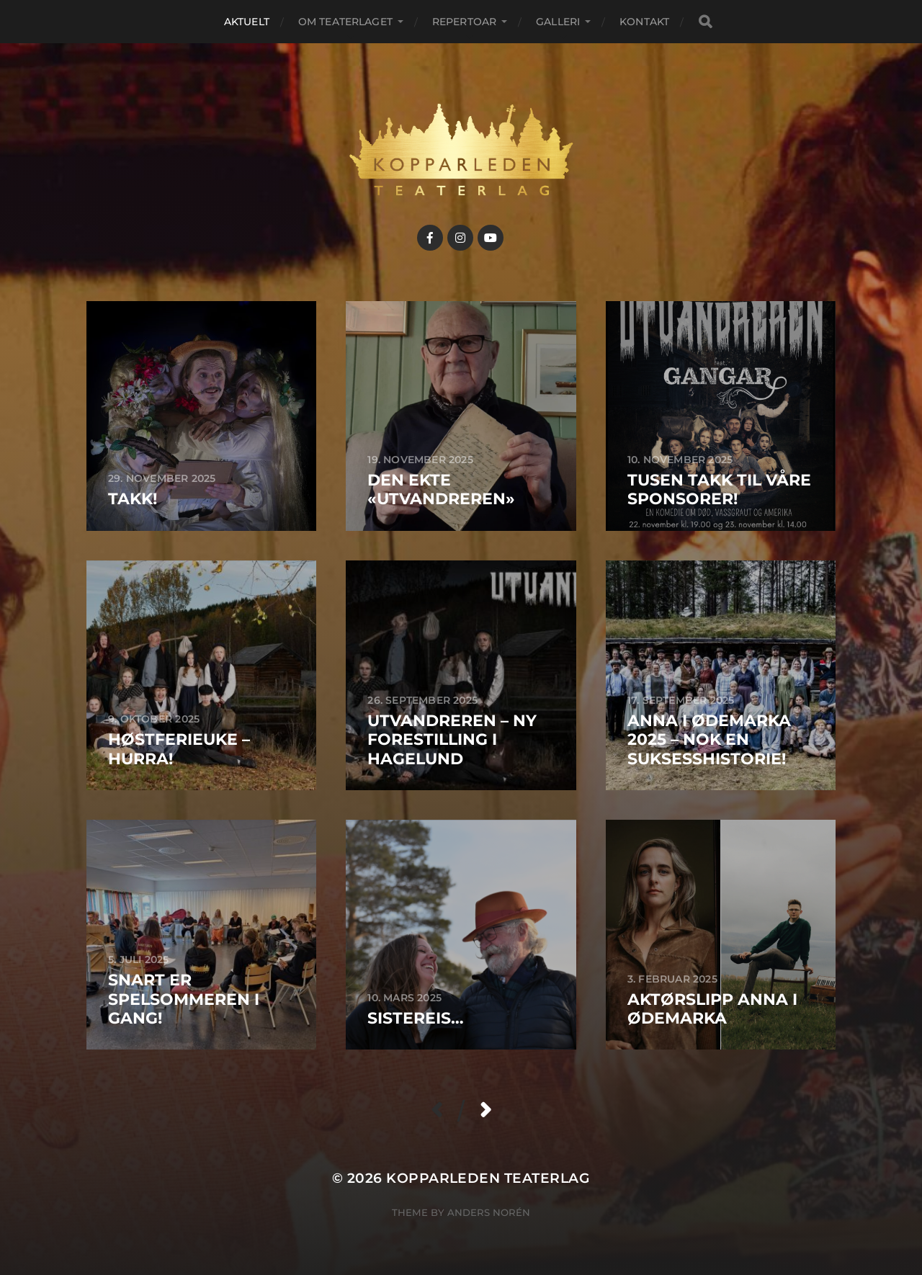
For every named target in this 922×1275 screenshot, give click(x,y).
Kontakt (644, 21)
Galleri (558, 21)
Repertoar (464, 21)
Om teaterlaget (345, 21)
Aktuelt (246, 21)
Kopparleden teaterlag (488, 1178)
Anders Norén (488, 1212)
